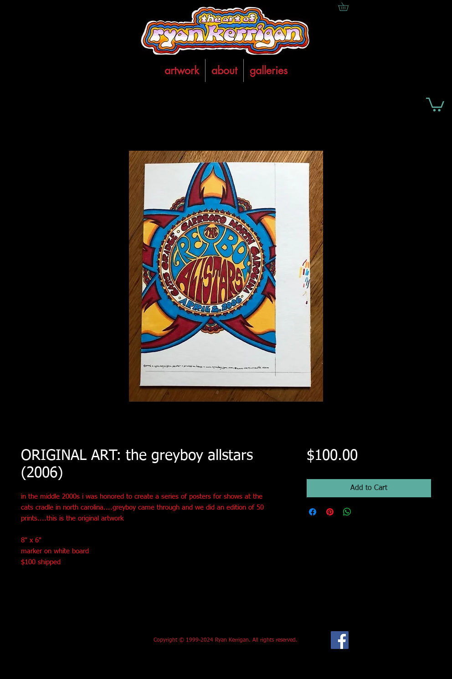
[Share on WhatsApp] (347, 511)
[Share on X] (364, 511)
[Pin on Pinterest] (329, 511)
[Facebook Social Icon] (340, 640)
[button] (435, 104)
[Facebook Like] (88, 640)
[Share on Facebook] (312, 511)
